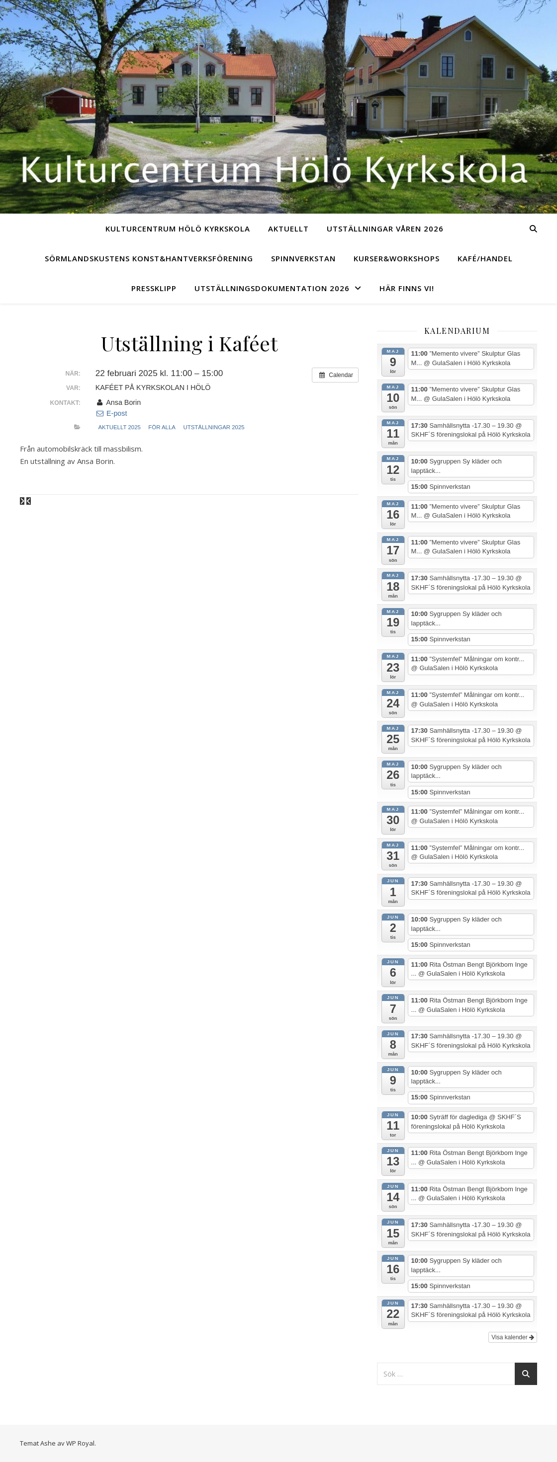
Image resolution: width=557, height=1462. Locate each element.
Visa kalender (512, 1337)
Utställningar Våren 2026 (385, 228)
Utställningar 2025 (213, 427)
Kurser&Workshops (397, 258)
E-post (111, 413)
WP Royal (80, 1443)
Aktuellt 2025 (119, 427)
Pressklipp (154, 288)
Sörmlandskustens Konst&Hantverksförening (149, 258)
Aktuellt (288, 228)
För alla (162, 427)
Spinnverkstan (303, 258)
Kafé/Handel (485, 258)
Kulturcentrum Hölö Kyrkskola (177, 228)
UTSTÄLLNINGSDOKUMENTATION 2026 (272, 288)
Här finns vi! (406, 288)
